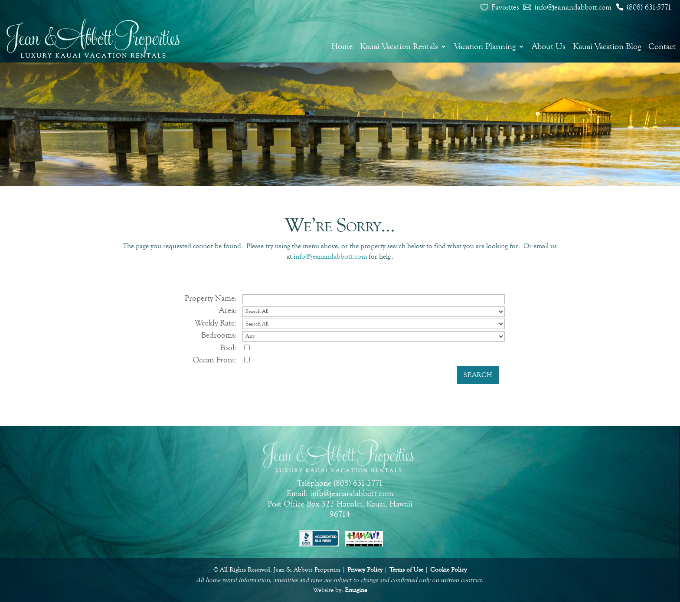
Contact (662, 47)
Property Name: (211, 298)
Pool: (228, 347)
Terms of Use (406, 570)
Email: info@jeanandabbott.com (340, 493)
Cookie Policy (448, 570)
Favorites (505, 7)
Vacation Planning (485, 47)
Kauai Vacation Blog (607, 47)
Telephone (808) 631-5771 (340, 483)
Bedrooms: (219, 335)
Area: (228, 310)
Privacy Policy (364, 570)
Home (342, 47)
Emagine (356, 590)
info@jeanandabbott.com (572, 7)
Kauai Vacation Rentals (399, 47)
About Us (549, 47)
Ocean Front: (215, 360)
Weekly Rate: (216, 323)
